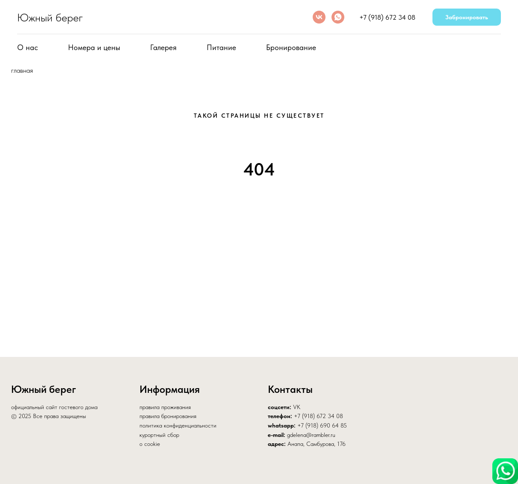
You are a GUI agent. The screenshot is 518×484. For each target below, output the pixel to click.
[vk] (319, 17)
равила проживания (166, 407)
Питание (221, 47)
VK (296, 407)
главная (22, 70)
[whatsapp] (338, 17)
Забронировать (466, 17)
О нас (27, 47)
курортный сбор (159, 434)
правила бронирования (167, 416)
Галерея (163, 47)
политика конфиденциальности (177, 425)
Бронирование (291, 47)
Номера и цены (94, 47)
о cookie (149, 443)
